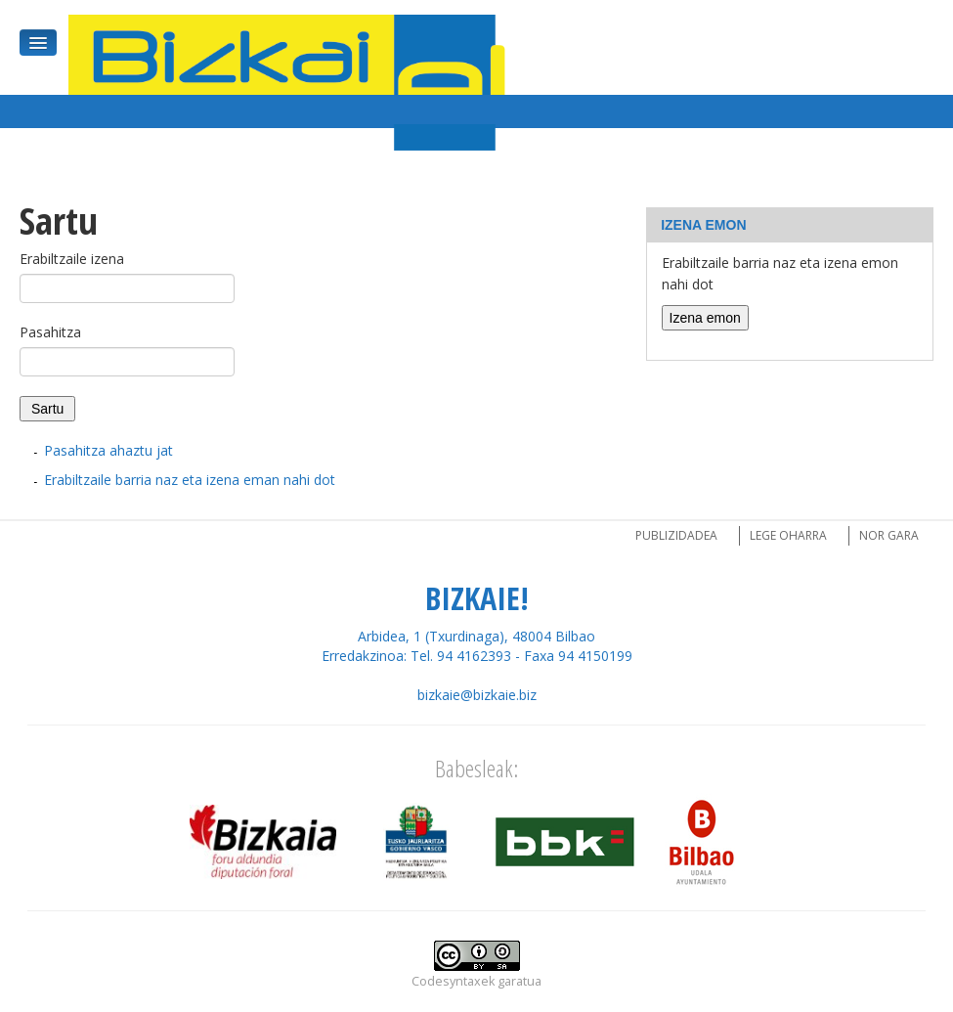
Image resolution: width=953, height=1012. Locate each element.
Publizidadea (676, 535)
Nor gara (889, 535)
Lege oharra (788, 535)
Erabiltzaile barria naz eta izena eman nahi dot (189, 479)
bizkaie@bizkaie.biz (477, 694)
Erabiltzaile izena (72, 258)
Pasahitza (50, 332)
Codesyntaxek (453, 981)
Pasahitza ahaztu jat (108, 450)
